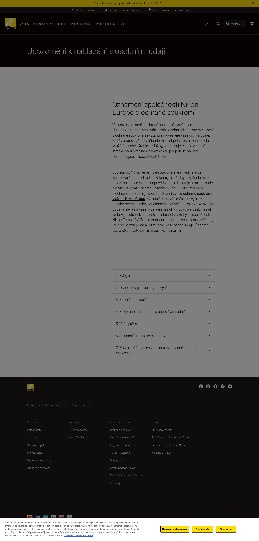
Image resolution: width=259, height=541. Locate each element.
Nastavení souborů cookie (174, 528)
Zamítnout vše (203, 528)
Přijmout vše (226, 528)
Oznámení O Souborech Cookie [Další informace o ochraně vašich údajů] (78, 535)
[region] (129, 529)
